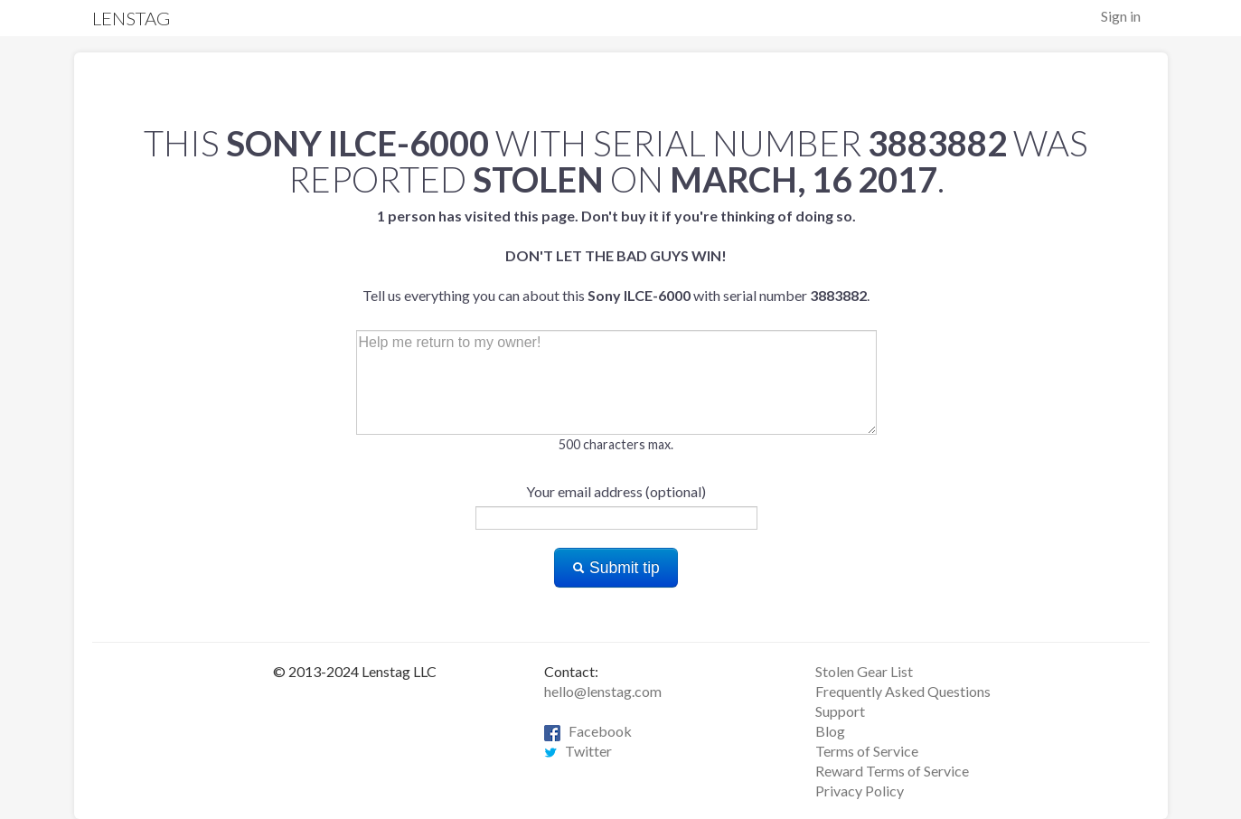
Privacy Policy (859, 790)
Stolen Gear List (864, 671)
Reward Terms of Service (892, 770)
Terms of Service (866, 750)
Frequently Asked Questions (903, 691)
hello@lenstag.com (603, 691)
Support (840, 711)
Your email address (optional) (616, 491)
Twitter (578, 750)
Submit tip (616, 568)
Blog (830, 730)
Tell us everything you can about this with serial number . (616, 255)
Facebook (588, 730)
